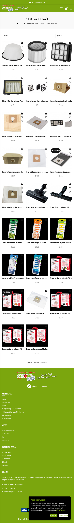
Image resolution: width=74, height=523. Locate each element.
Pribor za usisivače (52, 23)
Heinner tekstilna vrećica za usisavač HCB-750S (61, 172)
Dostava (4, 406)
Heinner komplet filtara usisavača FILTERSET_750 (37, 101)
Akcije (3, 437)
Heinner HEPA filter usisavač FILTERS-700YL (13, 101)
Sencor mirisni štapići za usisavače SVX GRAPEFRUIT (37, 243)
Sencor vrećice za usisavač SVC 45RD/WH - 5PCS (61, 278)
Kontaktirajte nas (6, 418)
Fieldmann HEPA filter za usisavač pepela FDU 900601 (37, 66)
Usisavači (42, 23)
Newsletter (5, 465)
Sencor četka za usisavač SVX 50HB (61, 207)
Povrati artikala (6, 459)
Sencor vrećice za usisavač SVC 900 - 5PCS (37, 349)
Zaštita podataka (6, 415)
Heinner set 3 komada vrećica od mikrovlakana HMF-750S (37, 136)
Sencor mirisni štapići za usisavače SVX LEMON (61, 243)
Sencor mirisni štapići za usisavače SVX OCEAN (37, 278)
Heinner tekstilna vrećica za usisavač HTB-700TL (13, 207)
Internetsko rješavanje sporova (13, 491)
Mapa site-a (5, 440)
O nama (4, 399)
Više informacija (61, 510)
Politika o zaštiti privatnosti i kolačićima (13, 412)
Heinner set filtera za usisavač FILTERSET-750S (61, 136)
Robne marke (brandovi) (8, 430)
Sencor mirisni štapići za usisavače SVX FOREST (13, 243)
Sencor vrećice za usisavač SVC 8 (12, 349)
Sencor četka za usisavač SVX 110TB (37, 207)
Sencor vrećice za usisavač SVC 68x (37, 314)
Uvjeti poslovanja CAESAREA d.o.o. (11, 409)
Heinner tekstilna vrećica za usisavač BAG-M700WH (37, 172)
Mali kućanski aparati (32, 23)
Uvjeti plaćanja (6, 402)
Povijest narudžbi (6, 456)
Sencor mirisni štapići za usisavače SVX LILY (13, 278)
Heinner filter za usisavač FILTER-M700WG (61, 66)
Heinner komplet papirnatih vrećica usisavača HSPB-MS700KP (13, 136)
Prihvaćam (53, 515)
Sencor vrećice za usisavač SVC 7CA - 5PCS (61, 314)
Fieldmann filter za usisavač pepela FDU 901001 (13, 66)
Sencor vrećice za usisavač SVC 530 (13, 314)
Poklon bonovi (6, 434)
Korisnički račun (6, 452)
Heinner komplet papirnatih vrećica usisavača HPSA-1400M (61, 101)
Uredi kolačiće (64, 515)
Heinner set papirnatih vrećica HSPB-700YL (13, 172)
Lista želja (4, 462)
